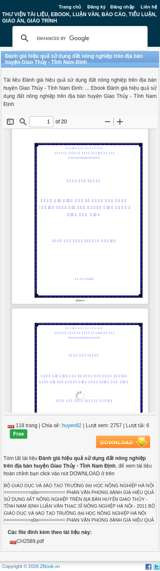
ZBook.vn (50, 566)
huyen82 (71, 425)
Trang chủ (70, 6)
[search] (79, 38)
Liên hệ (149, 6)
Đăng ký (96, 6)
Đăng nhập (123, 6)
